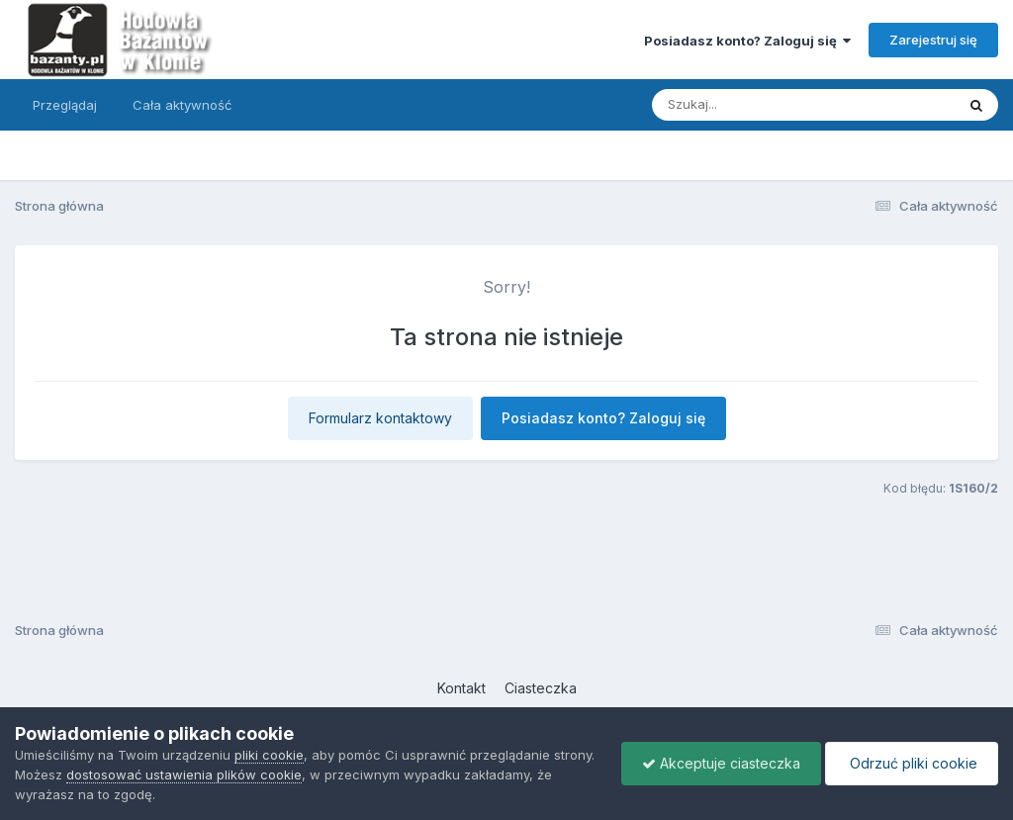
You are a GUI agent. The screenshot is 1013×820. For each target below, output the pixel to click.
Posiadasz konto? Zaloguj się (747, 40)
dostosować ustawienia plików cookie (184, 774)
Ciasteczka (541, 688)
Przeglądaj (65, 105)
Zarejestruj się (933, 39)
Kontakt (461, 688)
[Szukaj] (755, 105)
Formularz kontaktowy (380, 418)
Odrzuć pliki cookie (911, 763)
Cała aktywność (182, 105)
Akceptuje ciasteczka (721, 763)
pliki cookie (269, 755)
